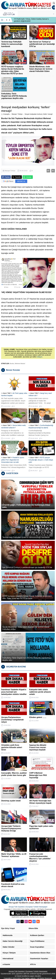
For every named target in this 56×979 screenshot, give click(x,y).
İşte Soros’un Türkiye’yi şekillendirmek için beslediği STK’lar (42, 44)
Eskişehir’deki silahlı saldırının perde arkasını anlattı (40, 692)
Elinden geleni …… (37, 717)
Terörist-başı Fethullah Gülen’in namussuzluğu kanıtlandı (11, 44)
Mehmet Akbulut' (20, 363)
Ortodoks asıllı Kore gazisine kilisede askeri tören (11, 747)
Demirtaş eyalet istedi (11, 801)
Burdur (12, 363)
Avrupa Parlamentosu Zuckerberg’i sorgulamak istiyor (12, 719)
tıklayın (39, 357)
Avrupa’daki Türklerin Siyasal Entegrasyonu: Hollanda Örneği (11, 828)
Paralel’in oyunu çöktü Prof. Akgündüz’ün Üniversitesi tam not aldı (12, 460)
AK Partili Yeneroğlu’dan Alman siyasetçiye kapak (40, 802)
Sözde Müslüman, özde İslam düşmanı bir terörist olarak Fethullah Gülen (40, 69)
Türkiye (20, 114)
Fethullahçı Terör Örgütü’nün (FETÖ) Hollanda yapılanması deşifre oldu (14, 96)
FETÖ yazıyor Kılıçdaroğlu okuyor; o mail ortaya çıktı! (41, 460)
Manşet (14, 114)
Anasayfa (5, 114)
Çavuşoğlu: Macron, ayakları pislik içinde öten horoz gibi (14, 774)
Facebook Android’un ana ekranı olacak (12, 885)
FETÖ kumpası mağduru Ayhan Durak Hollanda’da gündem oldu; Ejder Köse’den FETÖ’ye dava (12, 70)
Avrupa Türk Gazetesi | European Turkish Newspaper (28, 907)
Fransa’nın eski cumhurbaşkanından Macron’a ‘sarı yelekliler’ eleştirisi (40, 857)
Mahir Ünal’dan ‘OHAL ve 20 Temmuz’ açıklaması (13, 855)
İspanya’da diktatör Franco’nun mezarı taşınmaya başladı (37, 747)
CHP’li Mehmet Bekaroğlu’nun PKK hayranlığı (38, 775)
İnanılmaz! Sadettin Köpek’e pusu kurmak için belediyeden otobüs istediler (14, 692)
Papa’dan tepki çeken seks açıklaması (41, 827)
